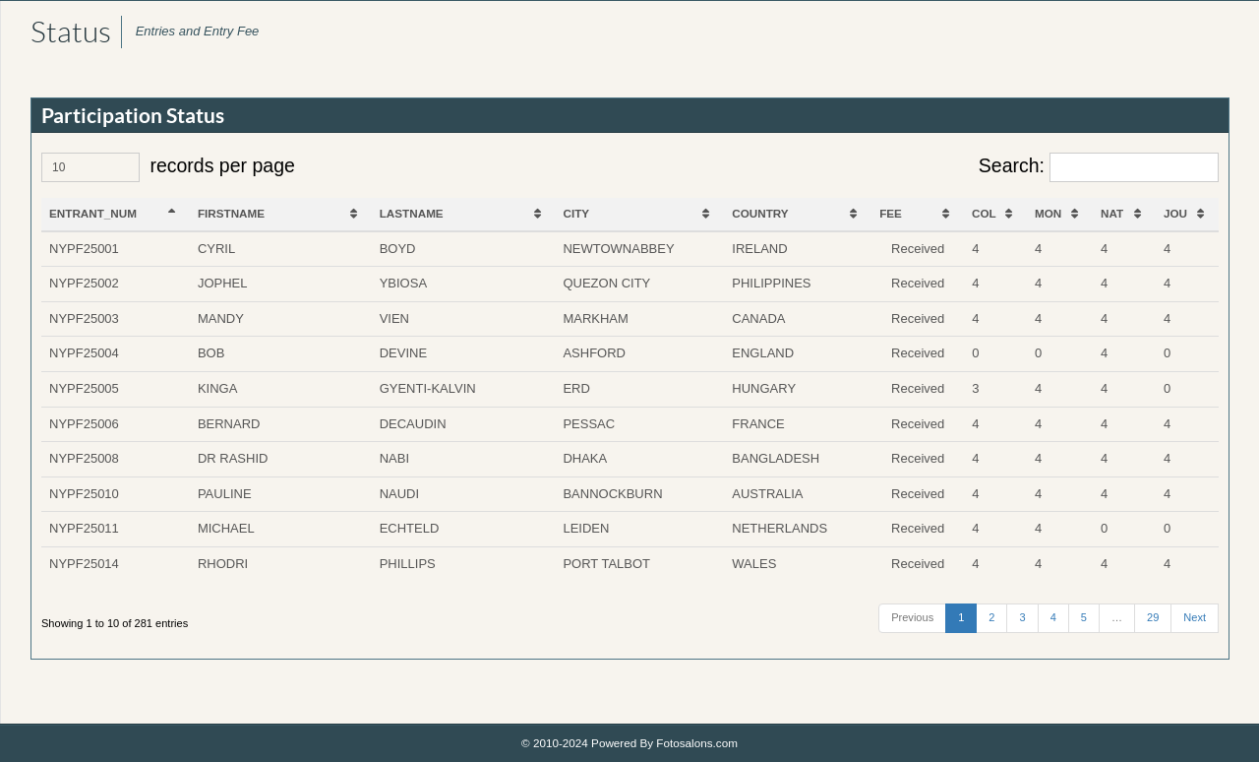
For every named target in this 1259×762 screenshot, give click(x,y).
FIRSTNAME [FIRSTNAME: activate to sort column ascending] (231, 213)
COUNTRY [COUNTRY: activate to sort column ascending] (760, 213)
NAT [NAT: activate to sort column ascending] (1112, 213)
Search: (1099, 167)
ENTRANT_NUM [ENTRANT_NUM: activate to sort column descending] (93, 213)
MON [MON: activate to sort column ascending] (1048, 213)
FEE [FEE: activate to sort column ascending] (890, 213)
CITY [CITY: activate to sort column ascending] (577, 213)
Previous (912, 617)
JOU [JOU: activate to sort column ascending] (1175, 213)
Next (1194, 617)
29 (1153, 617)
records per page (168, 167)
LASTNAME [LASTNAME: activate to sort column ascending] (412, 213)
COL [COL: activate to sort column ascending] (984, 213)
